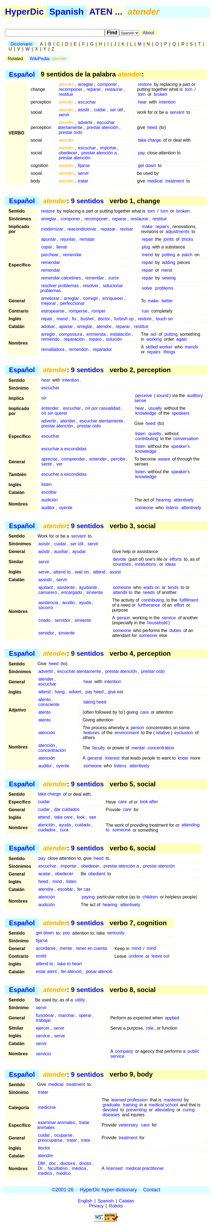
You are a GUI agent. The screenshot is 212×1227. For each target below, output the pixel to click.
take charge (149, 140)
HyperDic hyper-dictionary (108, 1189)
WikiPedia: (48, 58)
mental (138, 747)
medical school (163, 1104)
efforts (175, 559)
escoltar (49, 492)
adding (168, 262)
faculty (98, 747)
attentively (184, 500)
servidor (62, 620)
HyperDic (24, 12)
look (81, 817)
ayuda (85, 602)
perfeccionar (72, 303)
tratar (83, 181)
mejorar (48, 303)
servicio (43, 1053)
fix (74, 318)
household (157, 622)
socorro (45, 607)
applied (172, 1018)
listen (140, 433)
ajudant (45, 587)
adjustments (177, 231)
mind (57, 881)
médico (63, 1173)
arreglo (48, 334)
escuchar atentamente (101, 421)
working (153, 339)
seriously (115, 933)
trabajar (43, 1020)
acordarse (45, 948)
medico (45, 1173)
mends (191, 347)
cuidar (100, 109)
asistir (83, 109)
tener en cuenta (91, 948)
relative (163, 732)
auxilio (68, 602)
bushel (87, 318)
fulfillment (188, 600)
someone (144, 507)
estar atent (46, 971)
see (92, 817)
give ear (115, 691)
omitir (41, 956)
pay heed (94, 691)
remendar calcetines (61, 278)
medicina (46, 1107)
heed (152, 127)
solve (147, 288)
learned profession (129, 1100)
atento (44, 699)
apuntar (48, 239)
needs (149, 592)
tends (173, 587)
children (150, 897)
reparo (95, 339)
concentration (161, 747)
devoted (110, 1109)
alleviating (164, 1109)
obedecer (68, 152)
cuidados (46, 830)
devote (119, 559)
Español (22, 74)
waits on (152, 587)
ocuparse (63, 1135)
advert (75, 691)
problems (164, 288)
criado (44, 620)
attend (99, 572)
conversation (185, 438)
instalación (120, 334)
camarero (47, 592)
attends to (122, 592)
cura (64, 830)
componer (107, 84)
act (154, 334)
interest (112, 758)
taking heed (94, 702)
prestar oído (70, 132)
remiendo (50, 339)
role (149, 1028)
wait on (82, 572)
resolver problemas (60, 285)
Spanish (66, 12)
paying (88, 897)
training (130, 1104)
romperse (78, 311)
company (124, 1051)
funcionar (45, 1015)
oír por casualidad (102, 408)
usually (155, 408)
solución (114, 339)
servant (177, 112)
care (144, 712)
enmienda (96, 334)
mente (66, 948)
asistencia (48, 602)
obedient (96, 873)
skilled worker (159, 347)
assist (115, 572)
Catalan (126, 1201)
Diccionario (21, 44)
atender (67, 421)
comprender (73, 459)
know (183, 758)
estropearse (53, 311)
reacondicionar (81, 229)
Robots (116, 1206)
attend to (61, 572)
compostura (70, 334)
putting (168, 254)
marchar (66, 1015)
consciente (49, 704)
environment (127, 732)
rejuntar (67, 239)
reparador (102, 349)
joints (168, 239)
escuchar (87, 102)
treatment (175, 181)
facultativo (58, 1168)
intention (167, 102)
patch (187, 254)
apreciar (49, 459)
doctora (67, 1163)
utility (80, 1000)
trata (85, 1140)
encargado (71, 592)
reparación (74, 339)
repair (147, 239)
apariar (66, 326)
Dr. (40, 1168)
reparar (93, 89)
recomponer (70, 89)
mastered (173, 1100)
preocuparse (50, 1140)
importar (108, 148)
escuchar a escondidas (64, 448)
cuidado (83, 825)
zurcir (113, 278)
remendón (79, 349)
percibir (118, 459)
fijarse (84, 165)
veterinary (128, 1125)
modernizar (52, 229)
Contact (151, 1189)
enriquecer (112, 298)
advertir (85, 122)
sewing (169, 278)
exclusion (183, 732)
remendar (72, 254)
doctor (104, 318)
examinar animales (56, 1122)
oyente (65, 507)
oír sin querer (54, 413)
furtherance (149, 605)
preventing (136, 1109)
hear (142, 102)
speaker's (180, 446)
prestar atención (102, 127)
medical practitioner (145, 1168)
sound (163, 395)
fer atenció (71, 971)
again (181, 339)
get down (147, 165)
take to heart (69, 964)
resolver (91, 285)
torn (189, 89)
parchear (50, 254)
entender (50, 408)
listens (172, 507)
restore (145, 84)
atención (46, 732)
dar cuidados (67, 809)
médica (79, 1168)
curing (189, 1109)
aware (164, 459)
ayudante (88, 587)
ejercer (42, 1028)
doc (52, 1163)
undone (136, 956)
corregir (90, 298)
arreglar (85, 84)
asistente (66, 587)
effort (179, 605)
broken (160, 94)
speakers (181, 413)
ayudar (79, 551)
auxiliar (61, 551)
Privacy (96, 1206)
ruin (145, 311)
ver (59, 464)
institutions (145, 564)
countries (122, 564)
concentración (52, 750)
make (147, 226)
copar (46, 247)
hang (60, 691)
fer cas (84, 889)
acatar (44, 873)
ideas (170, 564)
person (123, 617)
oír (44, 398)
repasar (107, 229)
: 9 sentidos (73, 201)
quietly (155, 433)
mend (147, 254)
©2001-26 (63, 1189)
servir (64, 114)
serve (43, 572)
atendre (103, 326)
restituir (66, 94)
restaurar (114, 89)
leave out (160, 956)
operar (85, 1015)
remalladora (52, 349)
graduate (111, 1104)
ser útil (116, 109)
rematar (87, 239)
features (91, 732)
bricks (187, 239)
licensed (114, 1168)
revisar (126, 229)
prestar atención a (99, 152)
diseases (111, 1114)
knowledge (146, 413)
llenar (61, 247)
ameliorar (50, 298)
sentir (46, 464)
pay (141, 152)
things (169, 352)
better (167, 300)
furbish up (124, 318)
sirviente (94, 592)
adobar (48, 326)
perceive (143, 395)
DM (41, 1163)
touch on (164, 318)
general (95, 758)
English (85, 1201)
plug (146, 247)
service (169, 617)
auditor (48, 507)
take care (63, 817)
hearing (163, 500)
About (148, 32)
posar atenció (99, 971)
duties (175, 630)
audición (49, 500)
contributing (146, 438)
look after (149, 802)
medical (155, 181)
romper (99, 311)
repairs (162, 226)
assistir (45, 579)
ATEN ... (105, 12)
